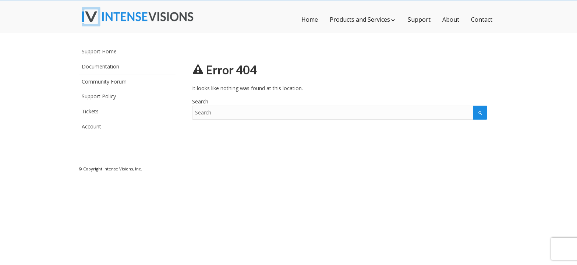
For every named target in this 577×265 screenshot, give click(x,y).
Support (419, 19)
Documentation (100, 66)
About (450, 19)
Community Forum (104, 81)
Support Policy (99, 96)
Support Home (99, 51)
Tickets (90, 111)
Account (91, 126)
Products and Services (363, 19)
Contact (481, 19)
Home (309, 19)
